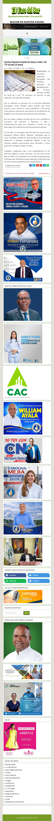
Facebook (11, 575)
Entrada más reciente (13, 173)
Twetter (33, 575)
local (27, 58)
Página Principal (28, 173)
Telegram (34, 581)
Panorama (9, 796)
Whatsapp (11, 581)
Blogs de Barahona (12, 794)
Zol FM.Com (10, 783)
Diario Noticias (11, 775)
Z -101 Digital (10, 788)
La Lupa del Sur (11, 767)
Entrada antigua (43, 173)
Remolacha (10, 791)
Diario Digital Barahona (14, 770)
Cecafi (8, 799)
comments (30, 68)
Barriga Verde (10, 764)
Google (8, 780)
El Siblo (8, 772)
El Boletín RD (10, 786)
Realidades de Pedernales (15, 802)
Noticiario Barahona (13, 778)
